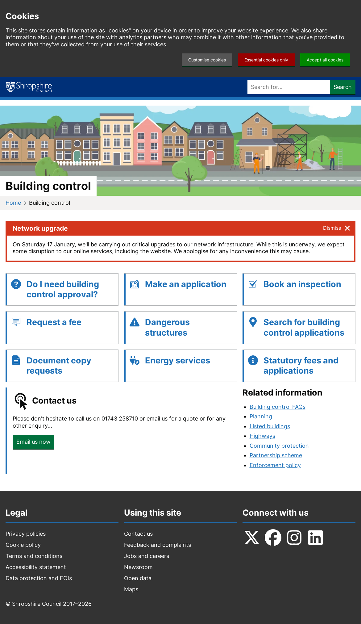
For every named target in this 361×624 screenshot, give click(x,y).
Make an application (185, 284)
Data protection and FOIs (39, 578)
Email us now (33, 441)
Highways (262, 436)
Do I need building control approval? (63, 289)
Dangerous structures (167, 327)
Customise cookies (207, 59)
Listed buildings (270, 426)
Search (343, 87)
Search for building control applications (303, 327)
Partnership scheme (276, 455)
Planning (261, 416)
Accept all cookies (325, 59)
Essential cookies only (266, 59)
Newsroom (138, 567)
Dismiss (332, 228)
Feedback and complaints (157, 545)
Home (13, 202)
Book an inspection (302, 284)
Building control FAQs (277, 407)
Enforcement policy (275, 465)
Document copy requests (59, 365)
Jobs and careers (146, 556)
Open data (137, 578)
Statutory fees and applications (300, 365)
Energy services (177, 360)
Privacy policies (26, 533)
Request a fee (54, 322)
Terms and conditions (34, 556)
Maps (131, 589)
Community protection (279, 445)
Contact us (138, 533)
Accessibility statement (36, 567)
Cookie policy (23, 545)
